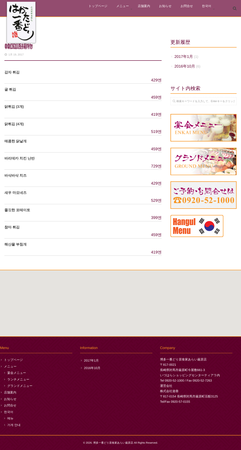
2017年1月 (183, 56)
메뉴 (10, 418)
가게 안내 (14, 425)
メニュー (133, 9)
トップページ (110, 9)
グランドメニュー (19, 386)
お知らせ (171, 9)
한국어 (207, 9)
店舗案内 (152, 9)
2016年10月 (184, 66)
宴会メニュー (16, 373)
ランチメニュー (18, 379)
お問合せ (190, 9)
